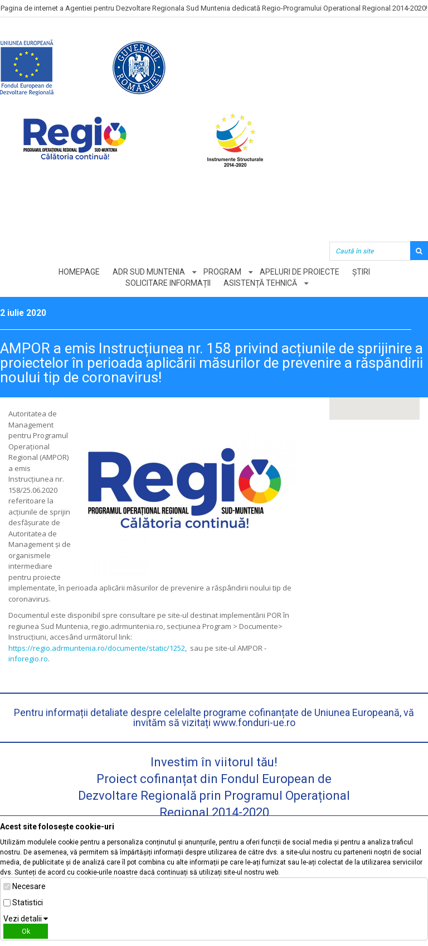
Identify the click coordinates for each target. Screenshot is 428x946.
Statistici (27, 902)
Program (222, 271)
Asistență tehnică (260, 282)
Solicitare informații (168, 282)
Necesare (29, 886)
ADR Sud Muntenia (149, 271)
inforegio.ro (28, 659)
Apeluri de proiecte (299, 271)
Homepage (79, 271)
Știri (361, 271)
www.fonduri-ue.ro (254, 722)
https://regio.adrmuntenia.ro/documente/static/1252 (96, 648)
